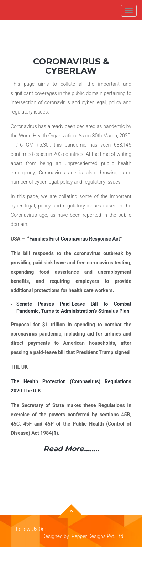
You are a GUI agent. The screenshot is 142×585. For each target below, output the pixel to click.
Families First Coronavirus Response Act (74, 239)
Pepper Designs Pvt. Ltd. (98, 536)
